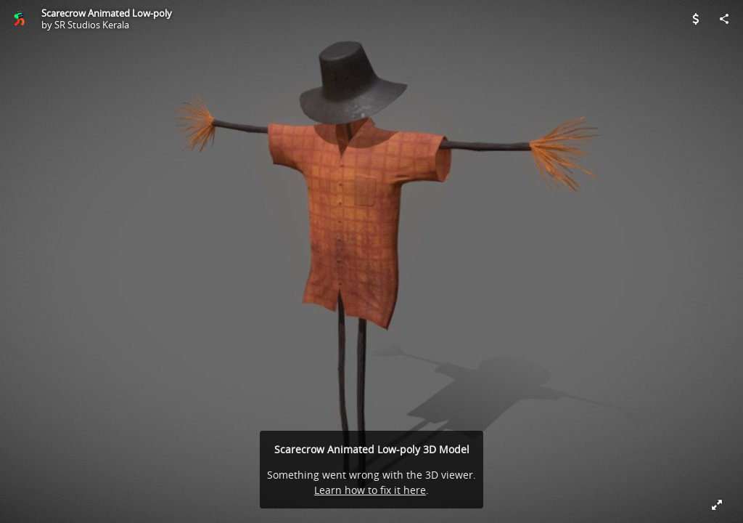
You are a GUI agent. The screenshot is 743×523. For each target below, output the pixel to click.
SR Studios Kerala (91, 24)
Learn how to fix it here (370, 490)
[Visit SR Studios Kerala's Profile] (18, 19)
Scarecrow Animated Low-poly (106, 13)
